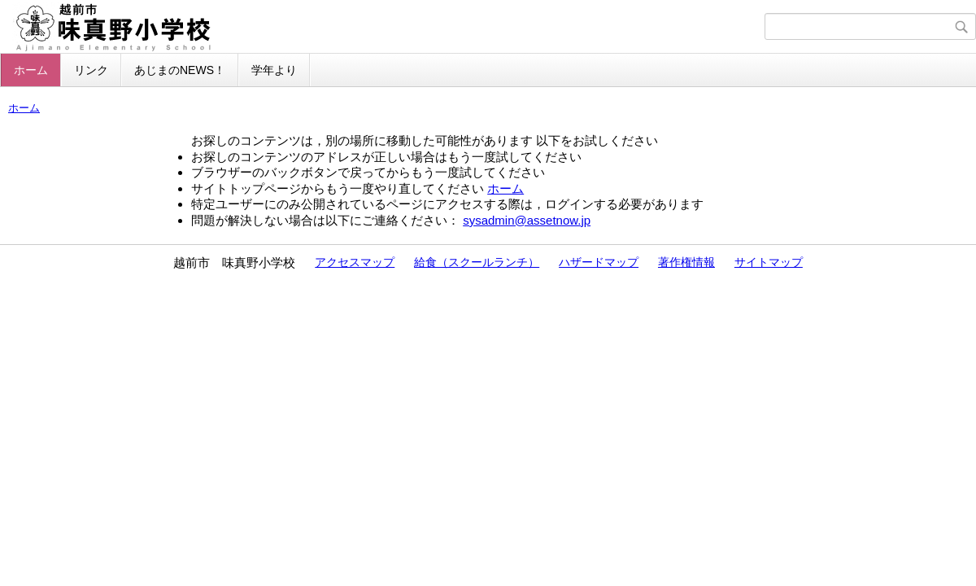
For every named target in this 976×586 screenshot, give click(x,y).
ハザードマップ (598, 262)
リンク (91, 70)
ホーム (31, 70)
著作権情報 (686, 262)
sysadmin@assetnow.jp (526, 220)
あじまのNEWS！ (179, 70)
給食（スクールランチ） (476, 262)
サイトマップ (768, 262)
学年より (274, 70)
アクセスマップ (354, 262)
